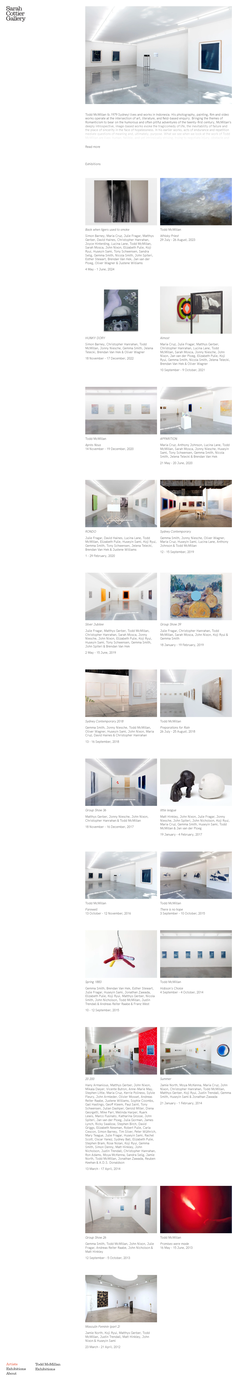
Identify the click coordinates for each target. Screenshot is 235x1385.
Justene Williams (131, 263)
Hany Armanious (96, 1085)
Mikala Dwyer (94, 1089)
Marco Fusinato (106, 1116)
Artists (12, 1364)
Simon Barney (95, 236)
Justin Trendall (111, 1151)
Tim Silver (126, 1132)
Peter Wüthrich (144, 1132)
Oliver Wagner (105, 263)
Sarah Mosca (94, 247)
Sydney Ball (122, 1139)
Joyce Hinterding (97, 244)
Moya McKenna (114, 1155)
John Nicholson (203, 820)
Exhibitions (16, 1369)
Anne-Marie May (140, 1089)
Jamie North (169, 1085)
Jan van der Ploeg (182, 356)
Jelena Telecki (219, 360)
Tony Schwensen (125, 251)
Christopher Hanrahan (132, 240)
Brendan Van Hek (120, 259)
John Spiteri (143, 255)
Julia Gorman (132, 1120)
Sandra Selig (135, 1155)
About (11, 1373)
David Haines (106, 240)
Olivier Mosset (129, 1097)
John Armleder (106, 1097)
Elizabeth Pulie (133, 247)
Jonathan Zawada (137, 992)
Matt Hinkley (169, 817)
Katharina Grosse (130, 1116)
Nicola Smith (124, 255)
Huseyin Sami (102, 251)
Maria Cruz (114, 236)
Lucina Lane (119, 244)
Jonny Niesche (110, 348)
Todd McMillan (47, 1364)
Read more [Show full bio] (92, 147)
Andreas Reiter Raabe (111, 1248)
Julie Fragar (132, 236)
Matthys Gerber (207, 344)
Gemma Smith (103, 255)
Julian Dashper (113, 1108)
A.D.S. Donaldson (111, 1162)
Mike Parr (107, 1112)
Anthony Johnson (190, 445)
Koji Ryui (149, 542)
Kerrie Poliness (134, 1093)
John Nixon (113, 247)
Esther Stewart (95, 259)
